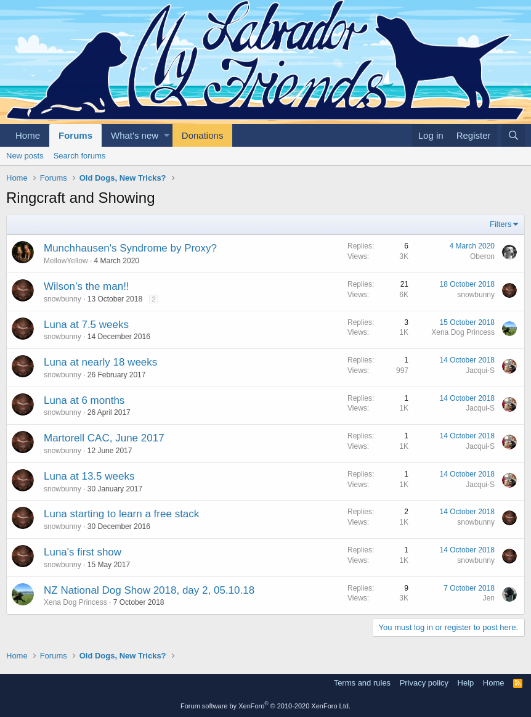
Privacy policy (424, 682)
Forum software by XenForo (265, 706)
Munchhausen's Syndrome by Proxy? (130, 248)
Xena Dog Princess (463, 332)
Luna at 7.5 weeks (86, 324)
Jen (489, 598)
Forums (75, 135)
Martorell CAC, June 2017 (104, 438)
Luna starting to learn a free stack (121, 514)
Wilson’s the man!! (86, 286)
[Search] (513, 135)
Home (27, 135)
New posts (25, 155)
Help (466, 682)
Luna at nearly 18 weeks (100, 362)
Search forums (80, 155)
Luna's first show (82, 552)
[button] (166, 135)
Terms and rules (362, 682)
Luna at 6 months (84, 400)
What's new (134, 135)
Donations (203, 135)
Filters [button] (500, 224)
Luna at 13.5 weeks (89, 476)
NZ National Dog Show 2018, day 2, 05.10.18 (149, 590)
